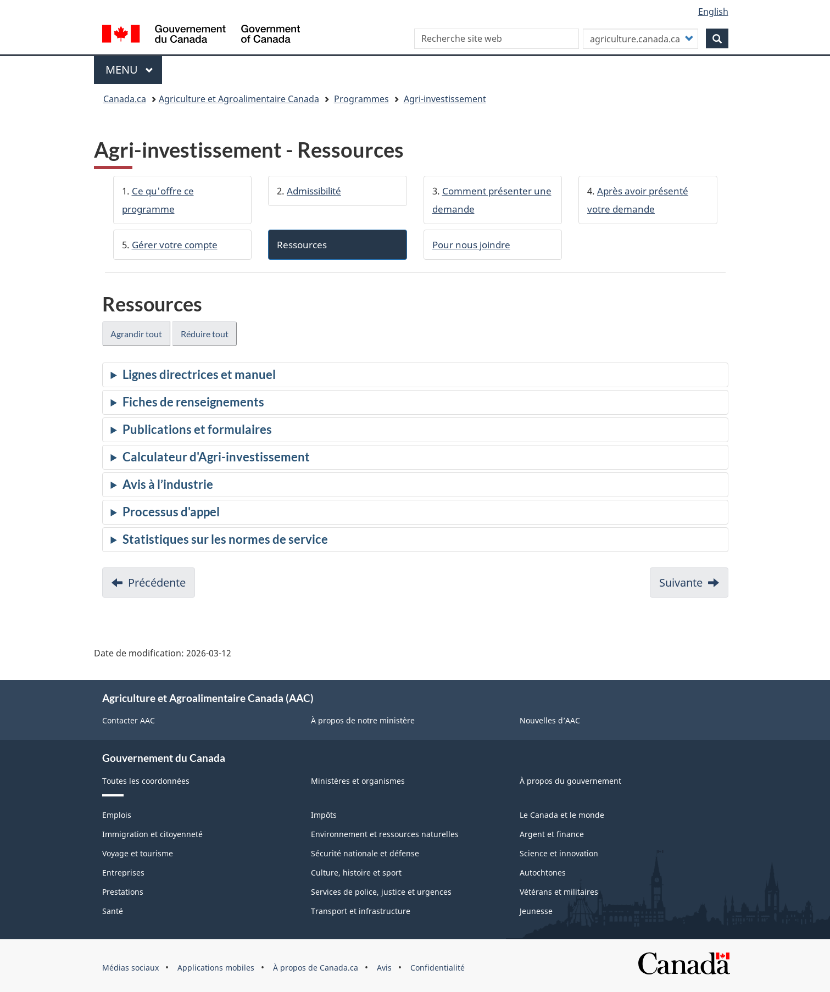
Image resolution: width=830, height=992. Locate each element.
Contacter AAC (128, 720)
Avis (384, 967)
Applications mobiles (215, 967)
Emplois (116, 815)
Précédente (157, 582)
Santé (112, 911)
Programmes (361, 99)
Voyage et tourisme (137, 853)
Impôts (324, 815)
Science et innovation (559, 853)
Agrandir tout (136, 333)
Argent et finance (552, 834)
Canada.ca (124, 99)
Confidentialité (437, 967)
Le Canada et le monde (562, 815)
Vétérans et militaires (559, 892)
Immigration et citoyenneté (152, 834)
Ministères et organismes (358, 781)
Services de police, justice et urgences (381, 892)
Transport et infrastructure (360, 911)
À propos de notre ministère (363, 720)
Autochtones (543, 872)
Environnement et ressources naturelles (385, 834)
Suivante (681, 582)
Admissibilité (314, 191)
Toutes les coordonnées (146, 781)
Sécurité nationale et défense (365, 853)
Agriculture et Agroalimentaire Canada (239, 99)
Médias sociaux (130, 967)
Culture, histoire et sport (356, 872)
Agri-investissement (445, 99)
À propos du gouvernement (570, 781)
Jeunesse (536, 911)
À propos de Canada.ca (315, 967)
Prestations (122, 892)
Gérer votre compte (175, 244)
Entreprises (123, 872)
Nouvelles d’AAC (550, 720)
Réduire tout (205, 333)
